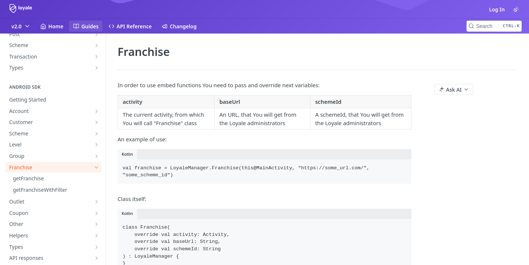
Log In (497, 9)
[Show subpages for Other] (97, 224)
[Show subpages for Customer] (97, 122)
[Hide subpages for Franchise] (97, 167)
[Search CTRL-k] (494, 26)
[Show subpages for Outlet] (97, 202)
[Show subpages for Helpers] (97, 236)
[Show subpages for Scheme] (97, 45)
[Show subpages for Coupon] (97, 213)
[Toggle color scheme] (516, 9)
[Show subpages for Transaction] (97, 57)
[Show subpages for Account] (97, 111)
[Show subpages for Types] (97, 68)
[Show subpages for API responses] (97, 258)
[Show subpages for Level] (97, 145)
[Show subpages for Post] (97, 34)
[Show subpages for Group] (97, 156)
